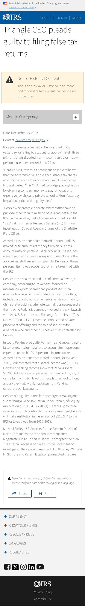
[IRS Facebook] (7, 567)
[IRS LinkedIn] (31, 568)
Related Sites (19, 552)
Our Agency (18, 516)
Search (46, 18)
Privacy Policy (42, 592)
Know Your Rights (23, 525)
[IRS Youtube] (40, 567)
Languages (17, 543)
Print (48, 493)
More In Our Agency (42, 117)
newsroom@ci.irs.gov (32, 140)
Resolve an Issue (21, 534)
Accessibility (42, 599)
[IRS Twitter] (15, 568)
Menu (76, 18)
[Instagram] (23, 567)
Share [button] (23, 493)
